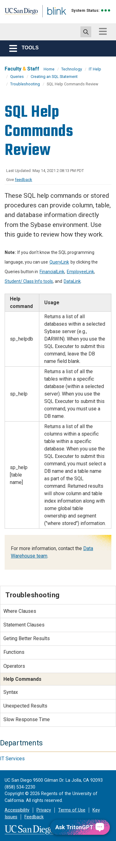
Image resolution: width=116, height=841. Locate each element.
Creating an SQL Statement (54, 76)
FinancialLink (52, 271)
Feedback (34, 817)
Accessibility (17, 810)
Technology (71, 69)
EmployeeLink (80, 271)
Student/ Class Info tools (29, 281)
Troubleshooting (25, 84)
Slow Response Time (26, 719)
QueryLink (59, 262)
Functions (13, 652)
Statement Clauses (24, 625)
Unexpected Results (25, 706)
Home (49, 69)
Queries (17, 76)
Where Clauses (19, 611)
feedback (23, 179)
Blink (49, 20)
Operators (14, 666)
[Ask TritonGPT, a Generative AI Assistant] (80, 827)
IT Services (12, 759)
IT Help (95, 69)
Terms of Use (71, 810)
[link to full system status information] (106, 10)
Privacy (44, 810)
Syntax (10, 692)
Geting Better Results (26, 638)
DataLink (72, 281)
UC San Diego (18, 13)
